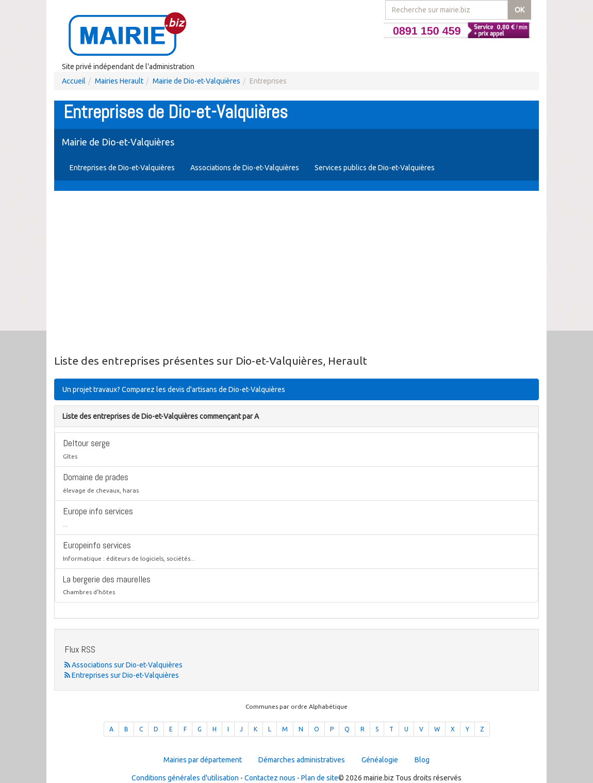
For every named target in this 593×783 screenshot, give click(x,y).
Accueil (74, 81)
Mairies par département (202, 760)
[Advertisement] (296, 273)
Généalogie (379, 760)
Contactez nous (269, 778)
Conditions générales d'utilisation (185, 778)
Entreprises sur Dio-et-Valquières (121, 675)
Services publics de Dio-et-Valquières (375, 168)
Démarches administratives (301, 760)
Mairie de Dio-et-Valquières (196, 81)
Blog (422, 760)
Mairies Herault (119, 81)
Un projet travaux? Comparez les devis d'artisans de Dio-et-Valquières (173, 389)
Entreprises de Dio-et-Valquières (122, 168)
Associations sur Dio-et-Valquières (123, 665)
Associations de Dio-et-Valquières (244, 168)
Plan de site (319, 778)
